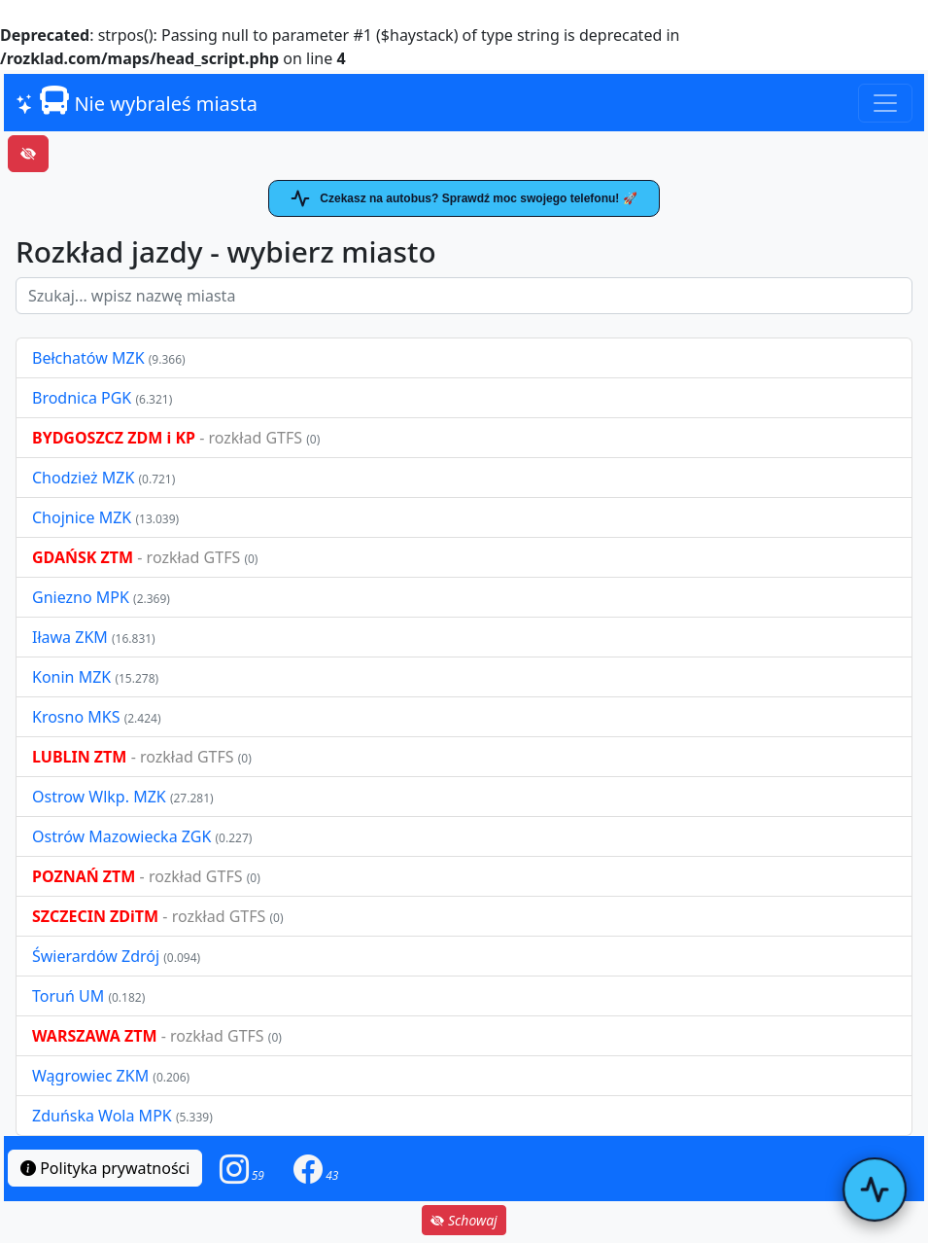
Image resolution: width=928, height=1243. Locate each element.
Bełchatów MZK (88, 358)
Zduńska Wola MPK (102, 1115)
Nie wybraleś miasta (137, 102)
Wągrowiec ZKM (92, 1075)
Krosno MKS (78, 717)
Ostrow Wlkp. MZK (101, 796)
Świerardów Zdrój (95, 956)
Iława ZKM (70, 637)
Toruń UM (68, 996)
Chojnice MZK (83, 517)
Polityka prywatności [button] (104, 1168)
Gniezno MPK (82, 597)
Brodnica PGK (83, 397)
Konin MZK (71, 677)
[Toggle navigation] (885, 103)
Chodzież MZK (83, 477)
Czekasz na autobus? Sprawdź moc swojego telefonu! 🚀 (463, 198)
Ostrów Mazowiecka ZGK (123, 836)
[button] (242, 1168)
